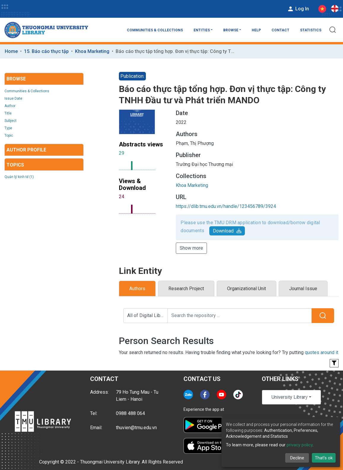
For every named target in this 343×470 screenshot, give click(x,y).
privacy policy (299, 445)
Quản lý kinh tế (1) (19, 177)
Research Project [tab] (186, 288)
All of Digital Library (147, 315)
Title (8, 113)
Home (11, 51)
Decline (297, 458)
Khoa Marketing (92, 51)
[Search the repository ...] (239, 315)
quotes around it (321, 352)
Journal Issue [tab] (303, 288)
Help (256, 30)
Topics (15, 165)
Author (9, 106)
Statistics (310, 30)
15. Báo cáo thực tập (46, 51)
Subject (10, 121)
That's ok (324, 458)
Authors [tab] (137, 288)
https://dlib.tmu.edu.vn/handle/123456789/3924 (226, 206)
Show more (191, 248)
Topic (8, 135)
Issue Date (13, 98)
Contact (280, 30)
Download (227, 231)
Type (8, 128)
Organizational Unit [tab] (246, 288)
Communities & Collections (155, 30)
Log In (298, 8)
